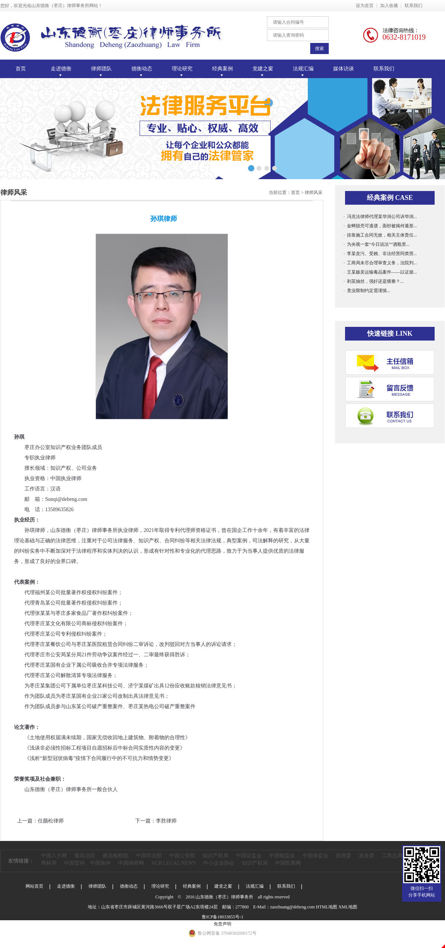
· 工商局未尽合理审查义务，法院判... (380, 262)
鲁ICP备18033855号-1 (223, 916)
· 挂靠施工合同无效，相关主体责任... (380, 235)
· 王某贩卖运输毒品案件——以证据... (380, 272)
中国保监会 (315, 855)
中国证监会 (249, 855)
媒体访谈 (343, 68)
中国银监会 (282, 855)
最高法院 (84, 855)
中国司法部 (149, 855)
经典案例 (192, 886)
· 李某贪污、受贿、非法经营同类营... (380, 253)
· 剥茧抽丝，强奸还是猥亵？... (374, 281)
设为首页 (365, 5)
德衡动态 (129, 886)
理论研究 (160, 886)
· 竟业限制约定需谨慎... (367, 290)
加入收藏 (389, 5)
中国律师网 (131, 863)
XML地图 (347, 907)
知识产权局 (215, 855)
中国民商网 (288, 863)
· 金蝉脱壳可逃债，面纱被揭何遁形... (380, 225)
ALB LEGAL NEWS (173, 863)
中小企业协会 (218, 863)
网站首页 (34, 886)
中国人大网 (54, 855)
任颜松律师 (51, 821)
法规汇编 (255, 886)
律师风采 (313, 192)
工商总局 (392, 855)
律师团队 (97, 886)
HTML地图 (326, 907)
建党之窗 (223, 886)
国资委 (343, 855)
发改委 (366, 855)
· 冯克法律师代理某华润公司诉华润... (380, 216)
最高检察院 (115, 855)
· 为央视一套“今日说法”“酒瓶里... (376, 244)
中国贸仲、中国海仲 (87, 863)
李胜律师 (166, 821)
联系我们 (413, 5)
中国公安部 (182, 855)
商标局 (49, 863)
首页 (21, 68)
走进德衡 (66, 886)
